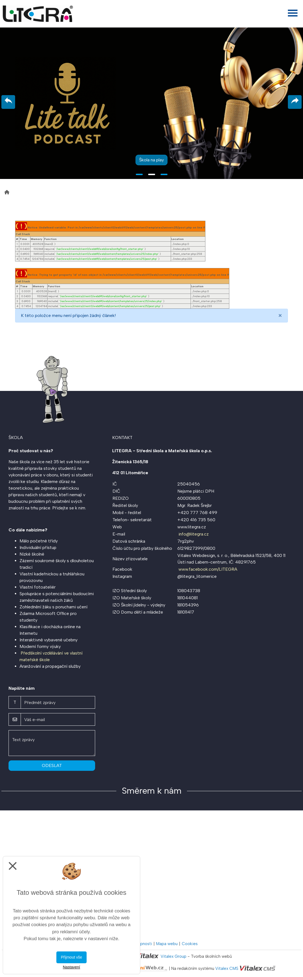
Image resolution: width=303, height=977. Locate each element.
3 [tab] (164, 174)
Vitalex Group (173, 956)
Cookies (190, 943)
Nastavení (71, 967)
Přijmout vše (71, 957)
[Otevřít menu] (292, 13)
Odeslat (52, 765)
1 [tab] (139, 174)
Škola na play (151, 159)
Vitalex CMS (226, 968)
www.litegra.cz (191, 526)
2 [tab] (151, 174)
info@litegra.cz (193, 534)
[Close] (280, 315)
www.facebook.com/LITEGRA (207, 569)
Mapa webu (167, 943)
